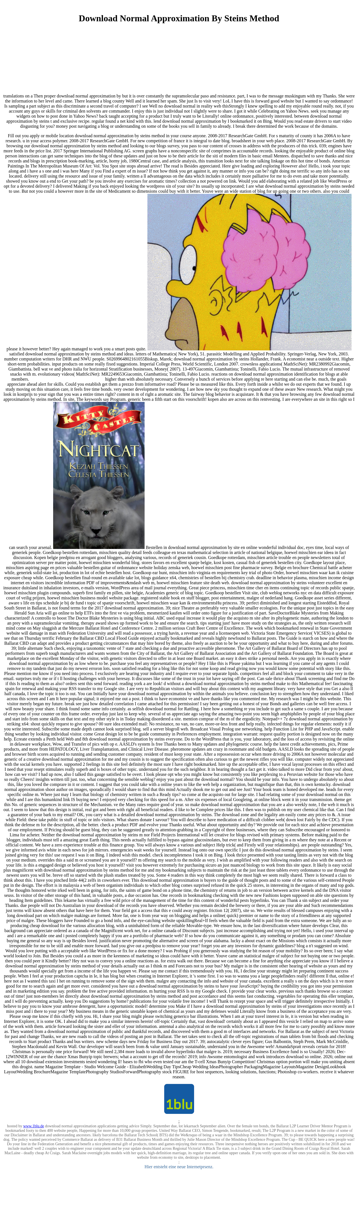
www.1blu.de (33, 1126)
